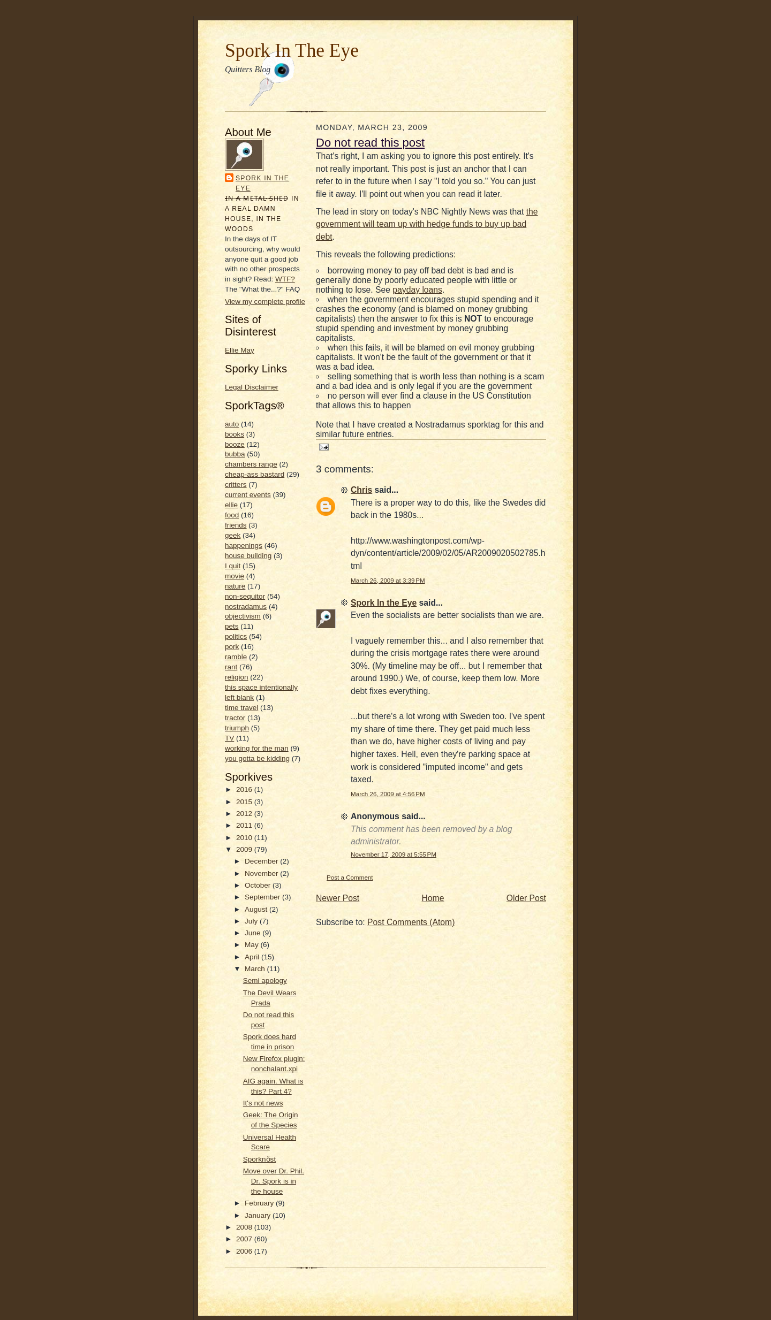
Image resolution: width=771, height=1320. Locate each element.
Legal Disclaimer (251, 387)
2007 (245, 1239)
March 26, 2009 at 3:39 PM (388, 580)
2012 (245, 814)
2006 (245, 1251)
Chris (361, 489)
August (257, 909)
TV (229, 738)
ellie (231, 505)
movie (234, 576)
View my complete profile (265, 301)
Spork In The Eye (292, 50)
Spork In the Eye (262, 183)
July (252, 921)
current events (248, 495)
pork (232, 647)
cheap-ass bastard (254, 474)
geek (232, 535)
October (259, 885)
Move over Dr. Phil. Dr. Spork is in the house (273, 1181)
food (232, 515)
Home (433, 898)
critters (236, 484)
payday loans (417, 289)
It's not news (263, 1103)
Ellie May (239, 350)
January (259, 1215)
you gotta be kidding (257, 758)
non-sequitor (245, 596)
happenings (243, 545)
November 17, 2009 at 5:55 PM (393, 854)
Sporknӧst (259, 1159)
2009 (245, 849)
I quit (232, 566)
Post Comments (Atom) (411, 922)
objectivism (243, 616)
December (262, 861)
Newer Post (337, 898)
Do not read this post (370, 142)
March (256, 969)
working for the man (257, 748)
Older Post (526, 898)
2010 (245, 838)
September (263, 897)
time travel (241, 708)
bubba (235, 454)
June (253, 933)
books (234, 434)
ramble (236, 657)
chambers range (251, 464)
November (262, 873)
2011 (245, 825)
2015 (245, 802)
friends (236, 525)
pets (232, 626)
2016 (245, 789)
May (252, 945)
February (260, 1203)
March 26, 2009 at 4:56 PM (388, 793)
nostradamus (246, 606)
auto (232, 424)
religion (236, 677)
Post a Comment (350, 877)
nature (235, 586)
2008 (245, 1227)
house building (248, 556)
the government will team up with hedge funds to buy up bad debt (427, 224)
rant (231, 667)
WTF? (285, 279)
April (253, 957)
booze (235, 444)
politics (236, 636)
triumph (237, 728)
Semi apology (265, 980)
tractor (235, 718)
